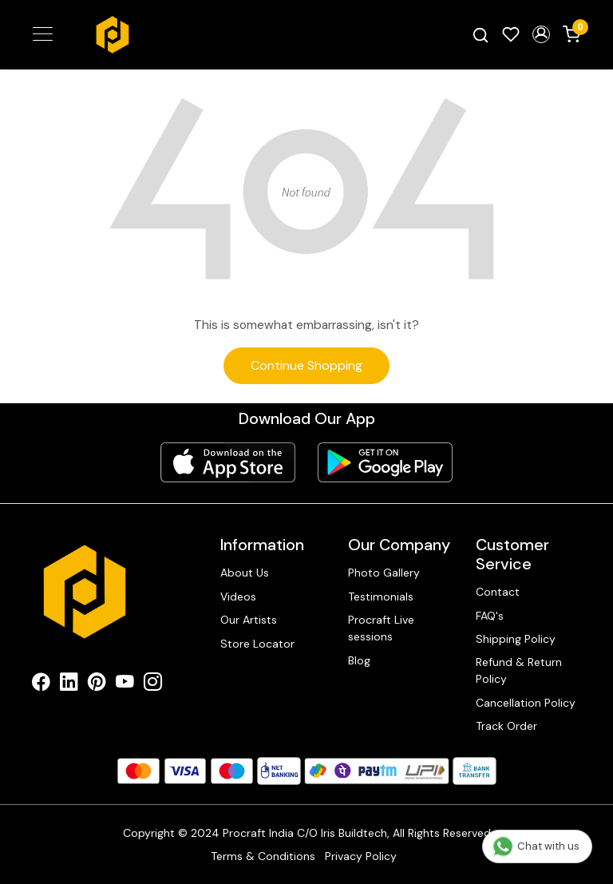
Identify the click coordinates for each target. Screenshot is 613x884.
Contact (498, 592)
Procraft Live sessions (381, 628)
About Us (244, 572)
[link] (480, 35)
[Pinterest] (97, 684)
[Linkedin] (69, 684)
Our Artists (248, 619)
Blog (359, 660)
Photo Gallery (384, 572)
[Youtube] (125, 684)
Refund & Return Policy (519, 670)
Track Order (506, 726)
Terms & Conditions (263, 856)
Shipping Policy (516, 639)
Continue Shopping (306, 365)
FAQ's (490, 615)
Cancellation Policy (525, 703)
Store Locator (257, 643)
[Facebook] (41, 684)
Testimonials (380, 596)
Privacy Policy (361, 856)
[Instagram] (152, 684)
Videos (238, 596)
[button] (541, 34)
